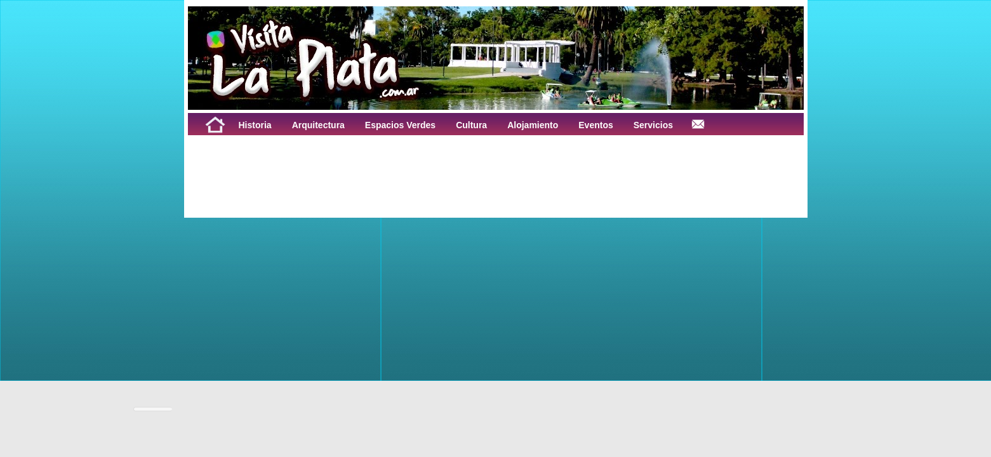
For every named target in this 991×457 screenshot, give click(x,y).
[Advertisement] (345, 164)
